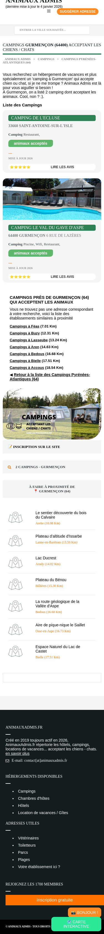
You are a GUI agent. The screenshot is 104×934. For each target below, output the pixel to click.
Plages (24, 859)
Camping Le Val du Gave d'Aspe (47, 227)
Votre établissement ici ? (39, 867)
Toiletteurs (27, 845)
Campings (46, 59)
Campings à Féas (24, 326)
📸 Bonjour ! (84, 912)
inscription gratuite (55, 900)
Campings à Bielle (25, 361)
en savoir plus (17, 753)
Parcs (23, 852)
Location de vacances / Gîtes (43, 812)
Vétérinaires (28, 838)
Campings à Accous (27, 368)
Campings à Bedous (27, 354)
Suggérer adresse (78, 12)
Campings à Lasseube (29, 340)
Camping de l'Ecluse (35, 118)
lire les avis (62, 167)
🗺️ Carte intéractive (76, 924)
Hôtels (23, 805)
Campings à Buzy (25, 333)
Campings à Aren (24, 347)
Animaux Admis (18, 59)
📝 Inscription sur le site (34, 447)
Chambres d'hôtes (33, 798)
